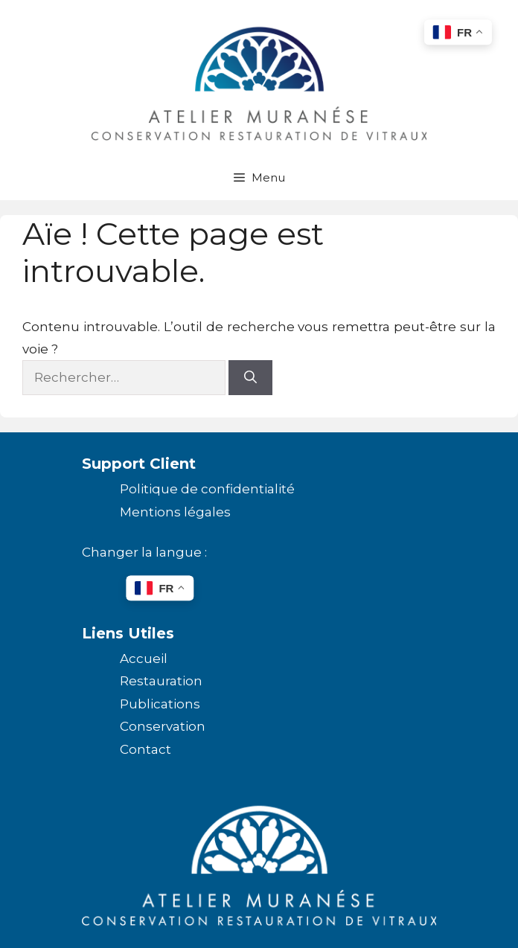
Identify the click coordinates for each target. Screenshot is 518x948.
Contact (145, 749)
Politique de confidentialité (207, 488)
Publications (160, 703)
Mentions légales (175, 512)
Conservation (162, 726)
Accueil (143, 658)
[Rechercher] (250, 378)
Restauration (161, 680)
